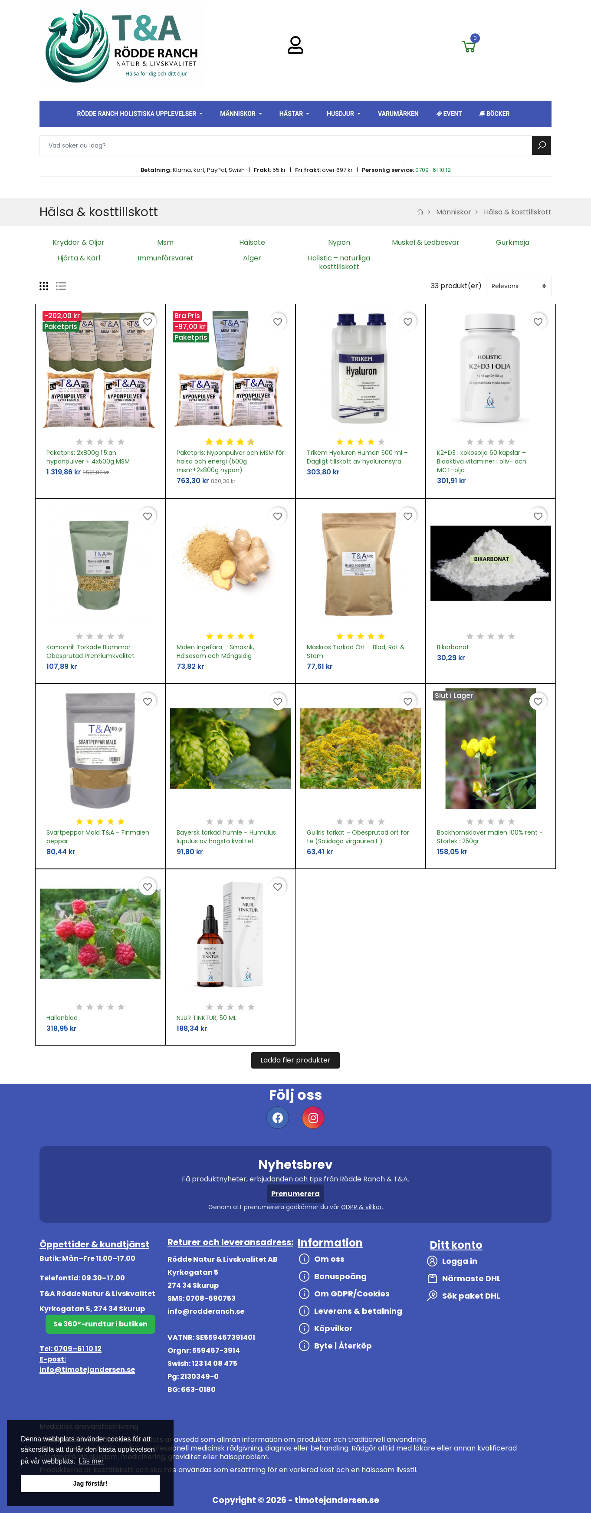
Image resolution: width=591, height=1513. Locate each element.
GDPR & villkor (361, 1207)
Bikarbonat (453, 647)
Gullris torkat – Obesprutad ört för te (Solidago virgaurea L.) (358, 836)
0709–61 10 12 (433, 170)
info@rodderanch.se (205, 1311)
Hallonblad (62, 1017)
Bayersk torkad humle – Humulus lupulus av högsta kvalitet (226, 836)
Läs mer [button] (91, 1461)
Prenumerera (295, 1194)
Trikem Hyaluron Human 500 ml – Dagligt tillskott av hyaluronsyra (357, 457)
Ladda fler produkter (295, 1060)
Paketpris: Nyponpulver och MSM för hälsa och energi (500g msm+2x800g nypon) (230, 461)
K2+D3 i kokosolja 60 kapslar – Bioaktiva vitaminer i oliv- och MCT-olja (481, 461)
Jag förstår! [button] (90, 1483)
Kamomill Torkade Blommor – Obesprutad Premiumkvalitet (91, 651)
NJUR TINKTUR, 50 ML (206, 1017)
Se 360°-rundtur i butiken (100, 1324)
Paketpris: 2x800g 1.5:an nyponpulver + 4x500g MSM (88, 457)
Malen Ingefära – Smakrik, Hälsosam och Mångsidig (215, 651)
